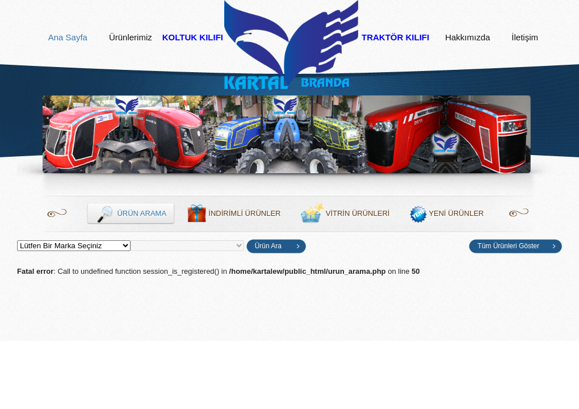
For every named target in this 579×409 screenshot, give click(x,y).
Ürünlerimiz (130, 37)
